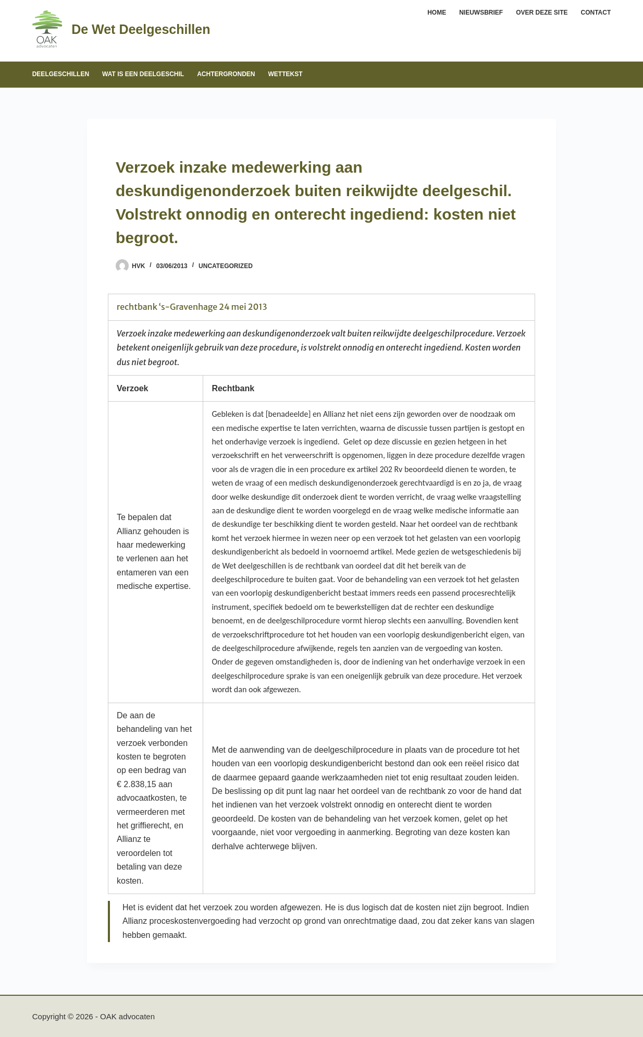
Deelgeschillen (60, 74)
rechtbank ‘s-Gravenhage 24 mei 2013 (192, 307)
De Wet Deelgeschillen (140, 29)
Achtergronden (226, 74)
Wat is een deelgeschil (143, 74)
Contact (596, 12)
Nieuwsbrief (481, 12)
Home (436, 12)
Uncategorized (226, 266)
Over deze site (541, 12)
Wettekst (285, 74)
